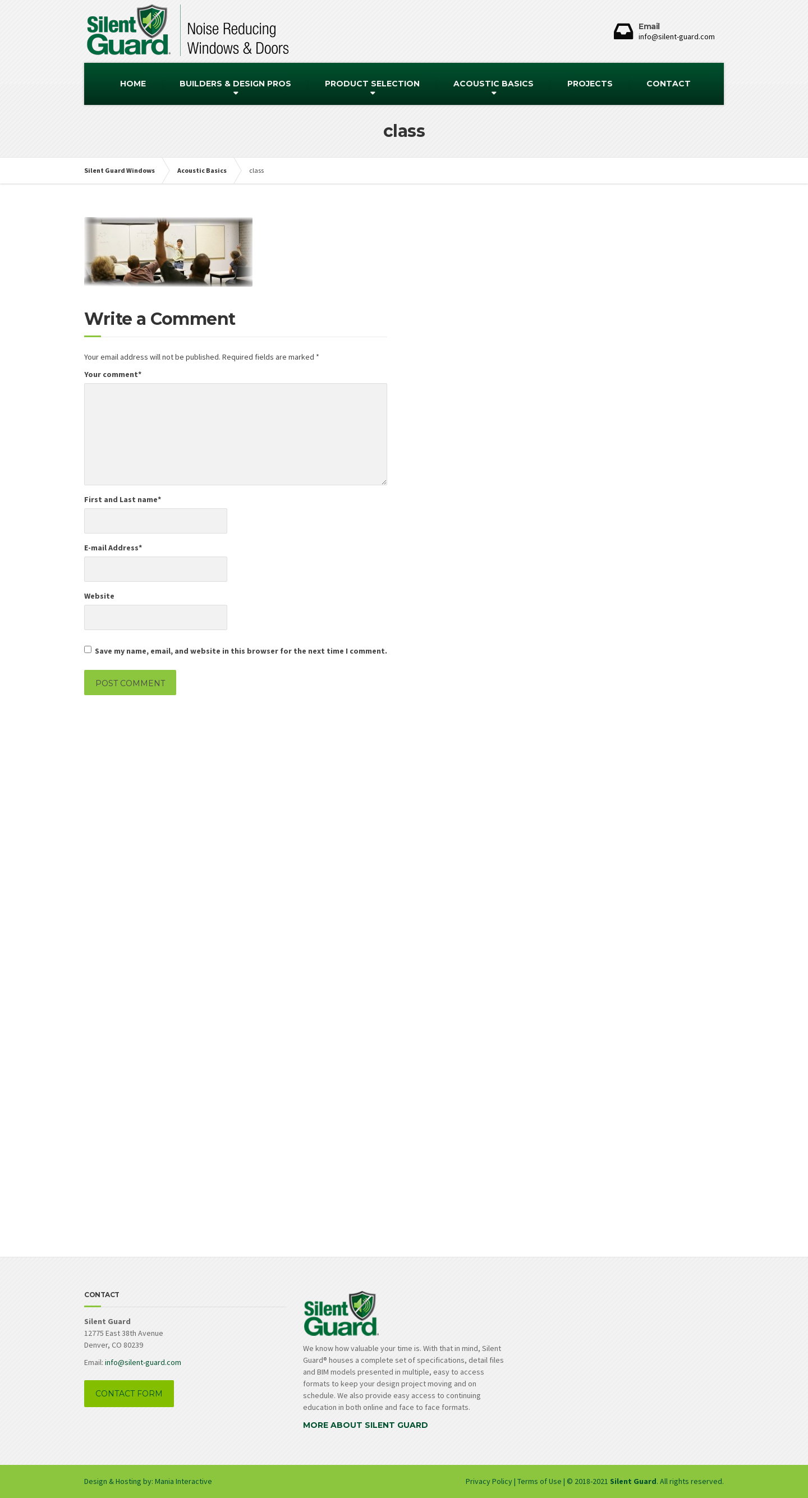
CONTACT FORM (129, 1394)
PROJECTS (590, 84)
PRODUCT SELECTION (372, 84)
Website (99, 596)
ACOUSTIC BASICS (493, 84)
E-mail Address (113, 548)
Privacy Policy (490, 1481)
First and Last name (122, 499)
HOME (133, 84)
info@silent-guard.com (143, 1362)
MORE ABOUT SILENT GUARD (365, 1425)
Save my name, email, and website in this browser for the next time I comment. (241, 651)
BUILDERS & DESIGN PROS (235, 84)
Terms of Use (539, 1481)
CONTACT (668, 84)
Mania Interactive (183, 1481)
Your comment (112, 374)
